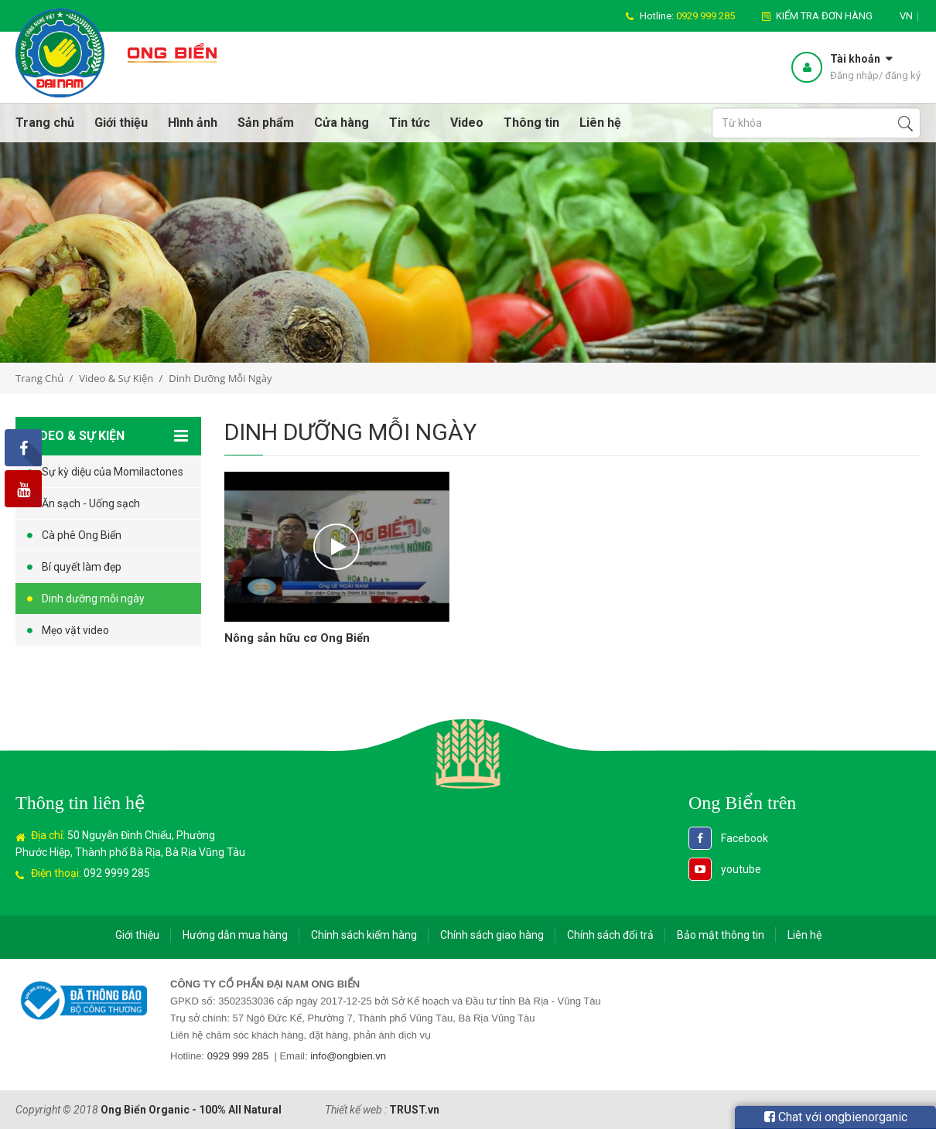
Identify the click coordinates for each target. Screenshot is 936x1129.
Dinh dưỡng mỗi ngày (93, 598)
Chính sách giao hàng (492, 935)
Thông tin (531, 122)
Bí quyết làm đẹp (81, 567)
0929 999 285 (238, 1056)
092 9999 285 (117, 873)
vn (906, 16)
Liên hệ (600, 122)
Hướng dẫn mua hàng (235, 935)
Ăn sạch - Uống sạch (91, 503)
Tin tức (409, 122)
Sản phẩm (265, 122)
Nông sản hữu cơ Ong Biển (297, 638)
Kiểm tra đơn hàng (824, 16)
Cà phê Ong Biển (81, 535)
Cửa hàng (341, 122)
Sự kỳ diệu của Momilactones (112, 472)
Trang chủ (44, 122)
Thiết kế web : (356, 1109)
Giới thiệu (121, 122)
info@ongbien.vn (348, 1056)
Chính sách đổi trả (610, 935)
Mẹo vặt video (75, 630)
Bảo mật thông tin (720, 935)
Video (466, 122)
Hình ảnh (192, 122)
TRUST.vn (414, 1109)
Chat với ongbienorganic (835, 1117)
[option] (468, 233)
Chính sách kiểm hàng (364, 935)
